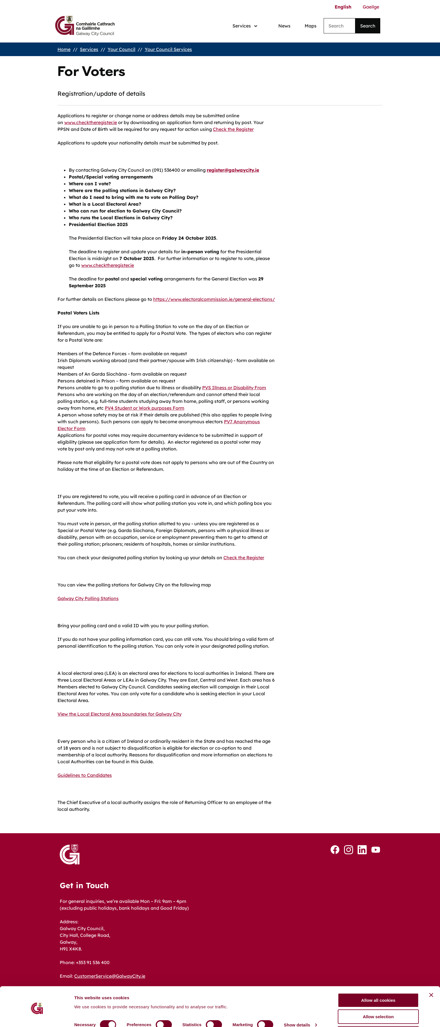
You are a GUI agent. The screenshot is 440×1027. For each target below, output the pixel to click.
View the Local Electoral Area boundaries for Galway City (119, 714)
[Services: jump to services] (245, 26)
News (284, 26)
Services (89, 49)
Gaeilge (371, 7)
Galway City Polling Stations (88, 598)
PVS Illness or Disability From (234, 387)
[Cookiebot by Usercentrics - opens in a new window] (36, 1016)
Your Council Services (168, 49)
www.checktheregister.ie (90, 122)
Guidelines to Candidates (84, 775)
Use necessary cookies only (378, 1013)
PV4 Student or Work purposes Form (144, 408)
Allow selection (378, 996)
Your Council (121, 49)
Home (64, 49)
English (343, 7)
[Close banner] (431, 975)
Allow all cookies (378, 979)
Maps (311, 26)
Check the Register (233, 129)
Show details (297, 1004)
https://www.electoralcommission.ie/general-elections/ (214, 299)
